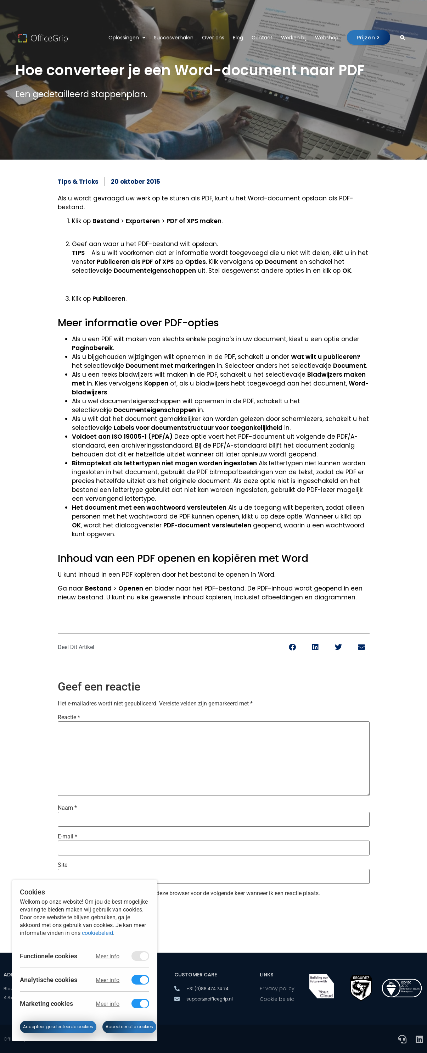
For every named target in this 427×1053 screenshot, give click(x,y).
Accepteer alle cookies (129, 1027)
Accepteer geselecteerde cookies (58, 1027)
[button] (292, 647)
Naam (67, 808)
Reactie (69, 717)
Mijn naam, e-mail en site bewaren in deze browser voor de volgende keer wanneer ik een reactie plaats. (192, 893)
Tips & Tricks (78, 181)
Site (62, 865)
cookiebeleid (97, 932)
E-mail (67, 836)
